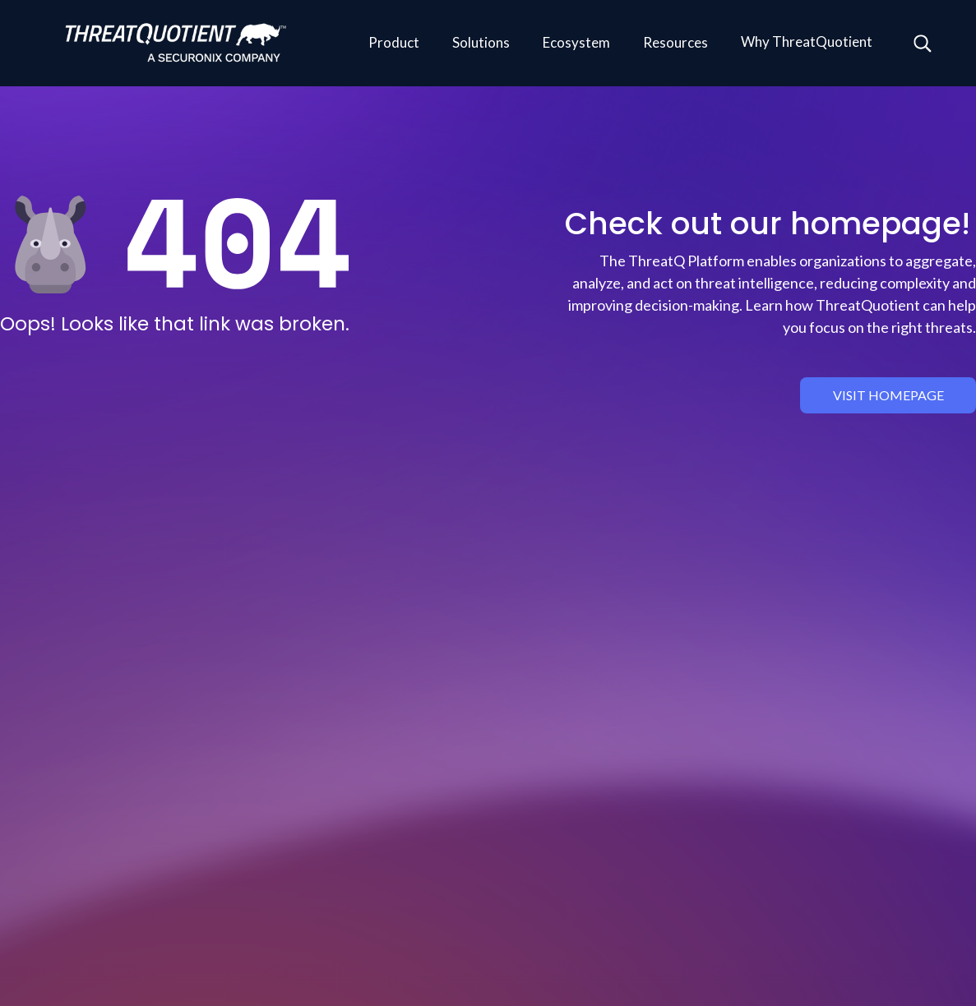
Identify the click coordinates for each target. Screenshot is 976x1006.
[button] (394, 43)
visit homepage (888, 395)
